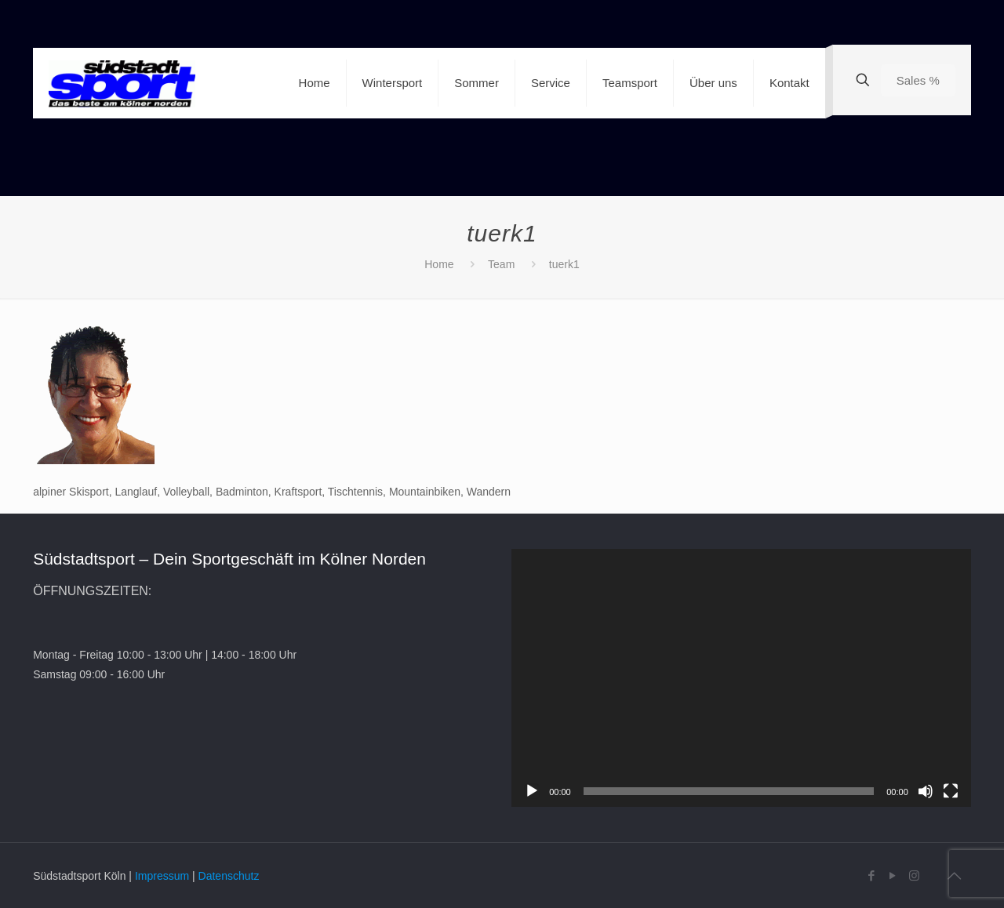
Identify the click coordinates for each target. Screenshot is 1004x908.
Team (501, 264)
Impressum (162, 876)
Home (438, 264)
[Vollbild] (951, 791)
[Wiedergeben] (532, 791)
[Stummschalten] (925, 791)
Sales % (918, 80)
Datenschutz (229, 876)
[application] (741, 678)
